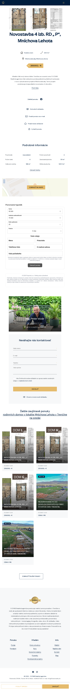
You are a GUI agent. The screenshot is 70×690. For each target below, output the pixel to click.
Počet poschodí (45, 155)
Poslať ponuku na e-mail (35, 116)
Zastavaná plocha (45, 159)
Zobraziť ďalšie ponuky (31, 576)
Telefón (15, 363)
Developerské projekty (35, 659)
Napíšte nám (57, 649)
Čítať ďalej (35, 88)
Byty (35, 649)
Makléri (57, 645)
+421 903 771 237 (36, 323)
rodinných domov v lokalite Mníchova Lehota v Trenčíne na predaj (35, 416)
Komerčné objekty (35, 652)
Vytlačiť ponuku (35, 129)
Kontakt (57, 652)
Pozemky (35, 655)
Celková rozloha (10, 164)
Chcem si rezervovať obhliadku (35, 397)
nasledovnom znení (25, 381)
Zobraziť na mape (36, 187)
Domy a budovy (35, 645)
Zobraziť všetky (35, 170)
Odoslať (35, 389)
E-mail (15, 356)
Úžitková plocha (45, 164)
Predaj (13, 645)
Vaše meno (17, 348)
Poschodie (8, 155)
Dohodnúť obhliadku (35, 109)
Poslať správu (21, 686)
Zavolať (55, 686)
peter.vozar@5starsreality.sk (36, 327)
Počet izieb (9, 159)
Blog (57, 655)
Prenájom (13, 649)
